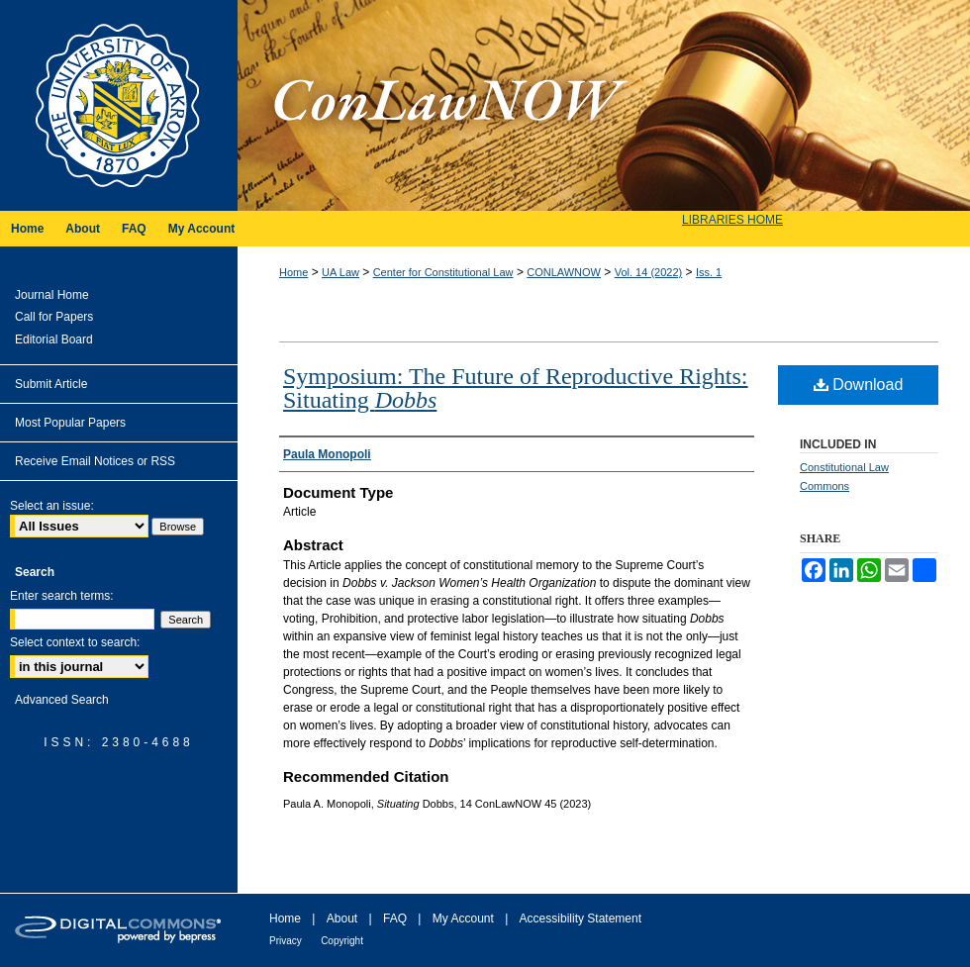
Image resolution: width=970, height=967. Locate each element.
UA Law (340, 272)
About (342, 918)
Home (293, 272)
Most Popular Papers (70, 423)
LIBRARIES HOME (732, 220)
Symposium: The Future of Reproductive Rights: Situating (515, 388)
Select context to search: (75, 642)
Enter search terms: (62, 596)
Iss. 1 (709, 272)
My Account (463, 918)
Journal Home (52, 295)
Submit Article (51, 384)
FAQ (395, 918)
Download (859, 384)
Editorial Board (54, 339)
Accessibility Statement (580, 918)
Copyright (342, 940)
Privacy (285, 940)
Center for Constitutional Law (443, 272)
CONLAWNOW (564, 272)
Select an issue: (52, 506)
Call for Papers (54, 317)
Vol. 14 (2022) (649, 272)
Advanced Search (62, 700)
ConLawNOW (604, 105)
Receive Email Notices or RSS (95, 461)
